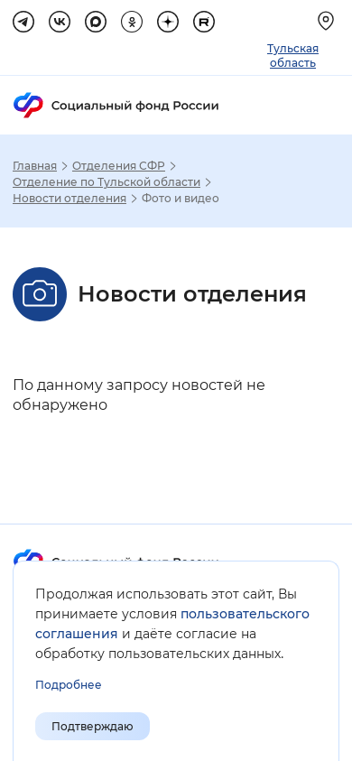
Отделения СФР (118, 166)
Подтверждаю (92, 726)
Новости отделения (69, 198)
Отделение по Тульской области (106, 182)
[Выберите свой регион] (328, 21)
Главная (35, 166)
